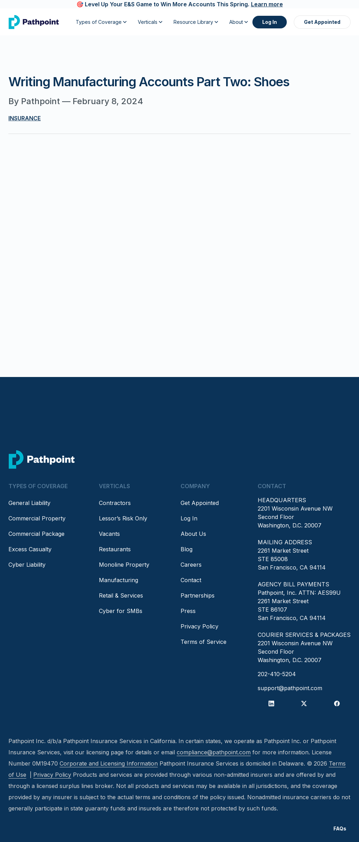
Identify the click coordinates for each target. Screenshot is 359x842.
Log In (269, 22)
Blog (186, 549)
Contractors (115, 502)
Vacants (109, 533)
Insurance (24, 118)
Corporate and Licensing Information (109, 763)
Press (188, 610)
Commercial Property (37, 518)
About (238, 22)
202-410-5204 (277, 674)
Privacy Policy (199, 626)
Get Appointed (322, 22)
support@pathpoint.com (290, 688)
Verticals (150, 22)
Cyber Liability (27, 564)
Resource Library (196, 22)
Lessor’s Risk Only (123, 518)
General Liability (29, 502)
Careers (191, 564)
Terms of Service (203, 641)
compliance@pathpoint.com (214, 752)
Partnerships (198, 595)
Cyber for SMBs (120, 610)
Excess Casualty (30, 549)
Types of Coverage (101, 22)
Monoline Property (124, 564)
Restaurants (115, 549)
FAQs (339, 828)
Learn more (267, 4)
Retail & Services (121, 595)
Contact (191, 580)
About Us (193, 533)
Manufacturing (118, 580)
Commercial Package (36, 533)
